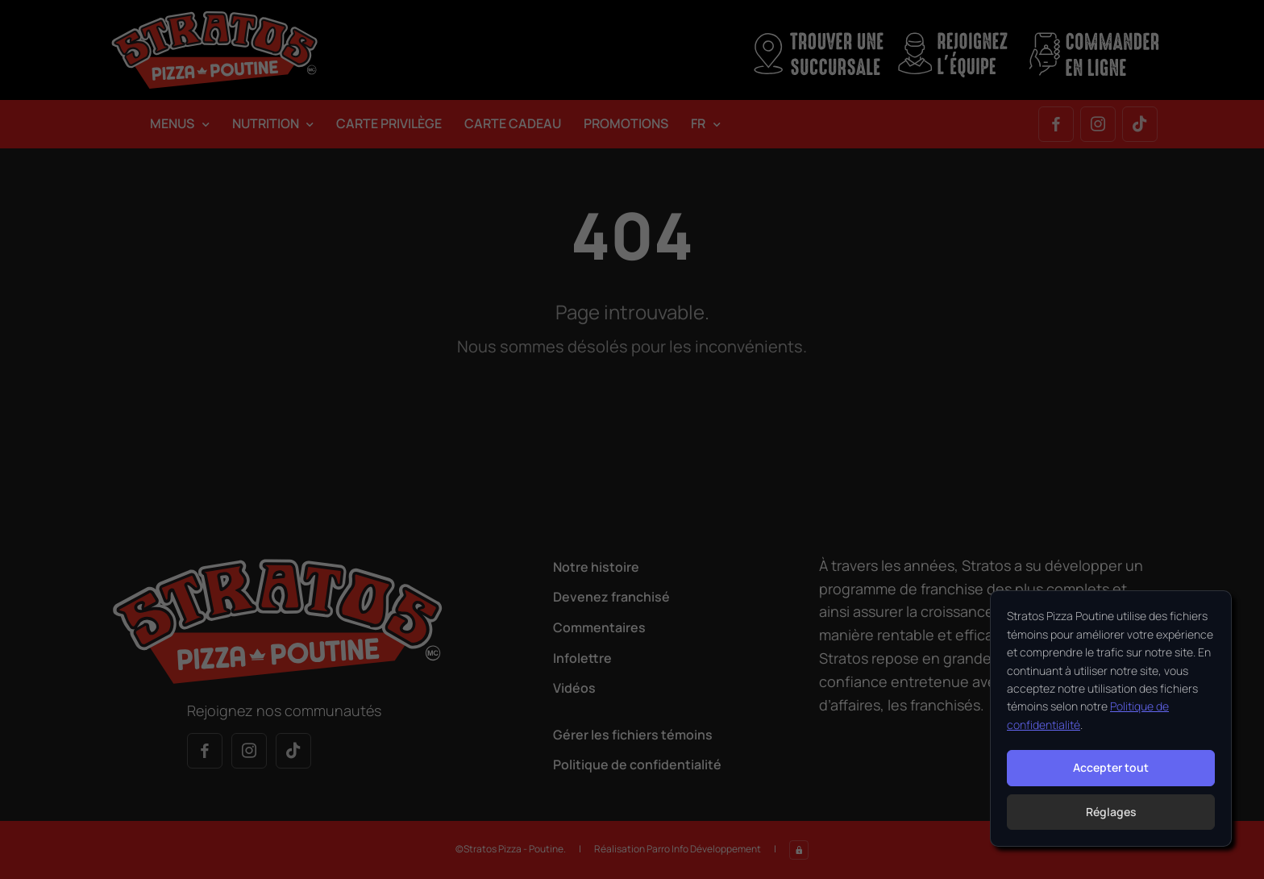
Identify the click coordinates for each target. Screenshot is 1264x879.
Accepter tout (1111, 767)
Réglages (1111, 811)
